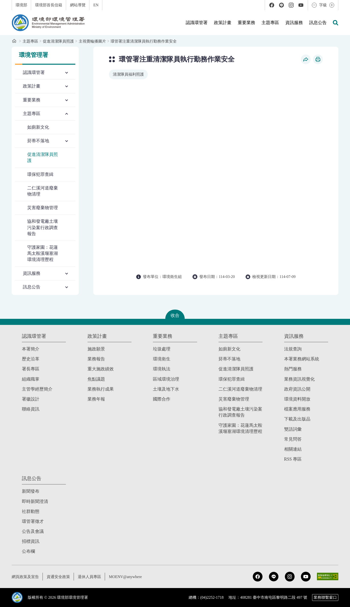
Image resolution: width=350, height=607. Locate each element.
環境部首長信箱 (48, 5)
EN (95, 5)
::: (3, 2)
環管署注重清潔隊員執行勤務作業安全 (144, 41)
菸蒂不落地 (229, 359)
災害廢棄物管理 (42, 207)
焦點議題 (96, 379)
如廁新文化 (38, 127)
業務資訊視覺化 (299, 379)
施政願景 (96, 349)
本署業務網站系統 (301, 359)
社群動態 (30, 511)
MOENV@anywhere (125, 577)
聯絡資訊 (30, 409)
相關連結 (293, 449)
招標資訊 (30, 541)
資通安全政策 (58, 577)
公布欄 (28, 551)
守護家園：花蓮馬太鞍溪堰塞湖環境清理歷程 (42, 253)
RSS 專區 (293, 459)
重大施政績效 (101, 368)
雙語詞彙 (293, 429)
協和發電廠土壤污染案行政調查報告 (42, 227)
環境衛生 (161, 359)
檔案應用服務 (297, 409)
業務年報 (96, 399)
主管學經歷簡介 (37, 389)
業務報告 (96, 359)
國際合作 (161, 399)
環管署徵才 (33, 521)
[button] (335, 22)
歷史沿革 (30, 359)
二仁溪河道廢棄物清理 (42, 191)
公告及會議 (33, 531)
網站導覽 (78, 5)
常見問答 (293, 439)
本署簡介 (30, 349)
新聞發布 (30, 491)
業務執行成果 (101, 389)
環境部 (21, 5)
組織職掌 (30, 379)
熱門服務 (293, 368)
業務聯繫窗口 (325, 597)
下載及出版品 (297, 419)
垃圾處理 (161, 349)
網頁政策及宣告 (25, 577)
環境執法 (161, 368)
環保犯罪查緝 (40, 174)
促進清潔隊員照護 (58, 41)
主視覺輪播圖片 (92, 41)
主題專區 (30, 41)
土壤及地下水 (166, 389)
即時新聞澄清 (35, 501)
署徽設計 (30, 399)
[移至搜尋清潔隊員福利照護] (128, 74)
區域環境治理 (166, 379)
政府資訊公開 (297, 389)
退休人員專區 (89, 577)
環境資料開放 (297, 399)
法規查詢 (293, 349)
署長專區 (30, 368)
